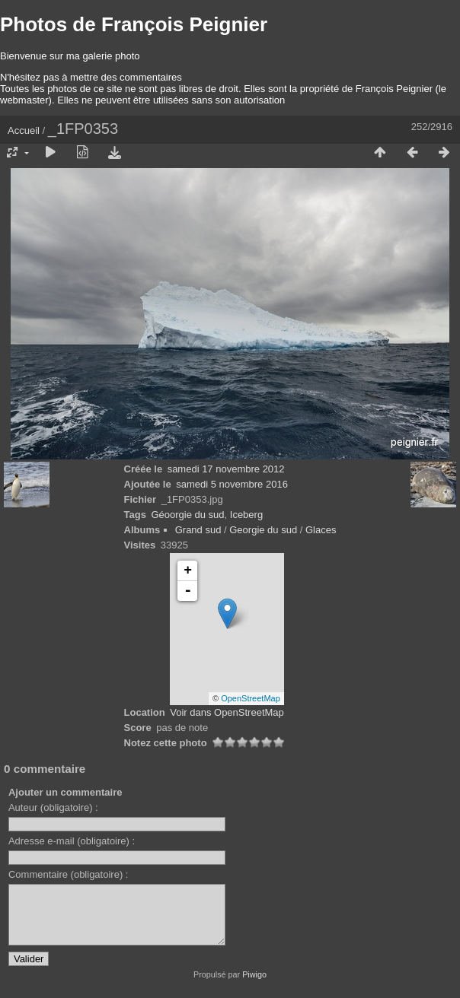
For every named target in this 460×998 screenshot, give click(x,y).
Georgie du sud (263, 530)
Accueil (24, 130)
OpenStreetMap (250, 698)
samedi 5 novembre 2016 (232, 484)
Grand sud (198, 530)
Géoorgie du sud (187, 514)
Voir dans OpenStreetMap (227, 712)
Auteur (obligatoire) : (53, 807)
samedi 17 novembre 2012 (226, 469)
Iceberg (246, 514)
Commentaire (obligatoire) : (68, 874)
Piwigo (254, 985)
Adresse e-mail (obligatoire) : (71, 841)
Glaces (320, 530)
